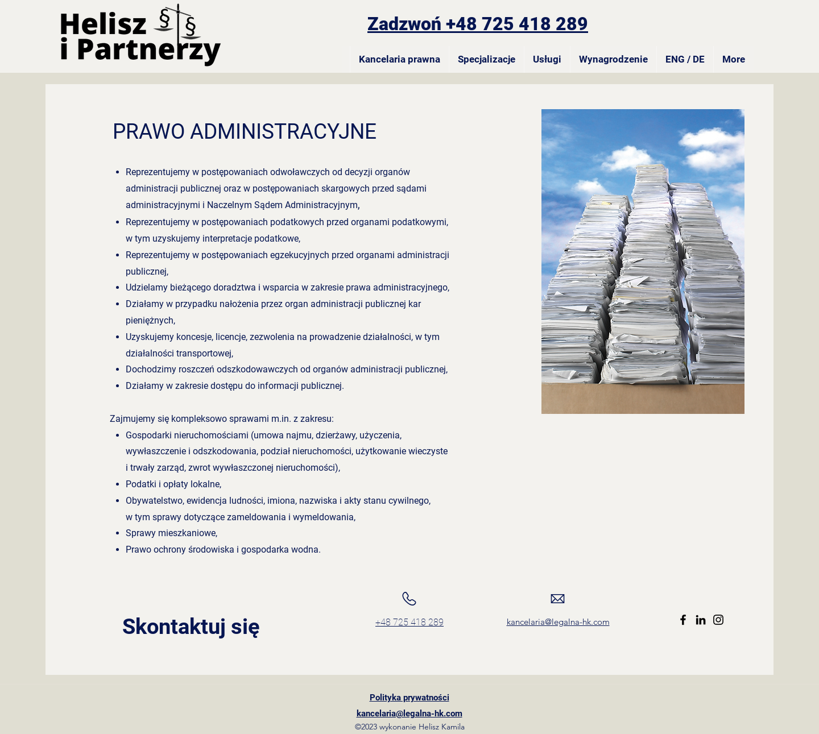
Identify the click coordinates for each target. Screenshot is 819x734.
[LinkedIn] (701, 620)
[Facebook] (683, 620)
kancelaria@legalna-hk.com (558, 621)
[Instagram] (718, 620)
